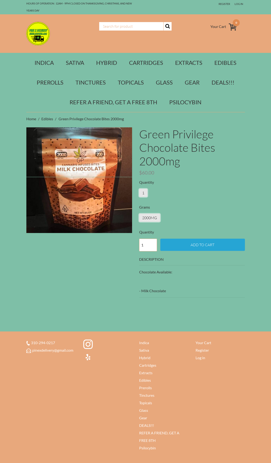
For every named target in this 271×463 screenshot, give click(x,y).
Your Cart (203, 342)
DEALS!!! (223, 82)
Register (224, 3)
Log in (239, 3)
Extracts (188, 62)
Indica (44, 62)
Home (31, 119)
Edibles (225, 62)
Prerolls (50, 82)
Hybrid (106, 62)
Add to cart (202, 244)
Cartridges (146, 62)
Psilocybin (185, 102)
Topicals (131, 82)
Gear (192, 82)
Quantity (146, 232)
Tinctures (90, 82)
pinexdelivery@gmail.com (49, 350)
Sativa (75, 62)
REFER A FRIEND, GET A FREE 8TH (113, 102)
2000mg (149, 217)
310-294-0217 (40, 342)
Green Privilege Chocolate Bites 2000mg (91, 119)
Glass (164, 82)
